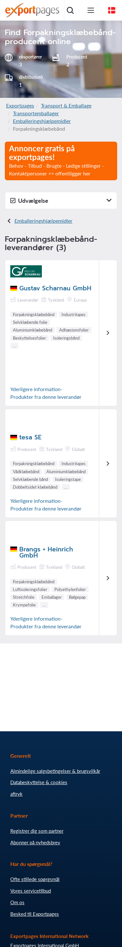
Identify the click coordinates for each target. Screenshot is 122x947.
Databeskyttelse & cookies (38, 782)
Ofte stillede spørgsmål (35, 879)
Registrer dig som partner (36, 831)
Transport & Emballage (66, 105)
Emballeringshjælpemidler (42, 121)
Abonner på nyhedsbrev (35, 842)
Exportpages (20, 105)
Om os (17, 902)
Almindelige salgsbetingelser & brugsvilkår (55, 771)
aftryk (16, 794)
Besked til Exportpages (34, 914)
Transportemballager (36, 113)
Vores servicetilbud (30, 891)
